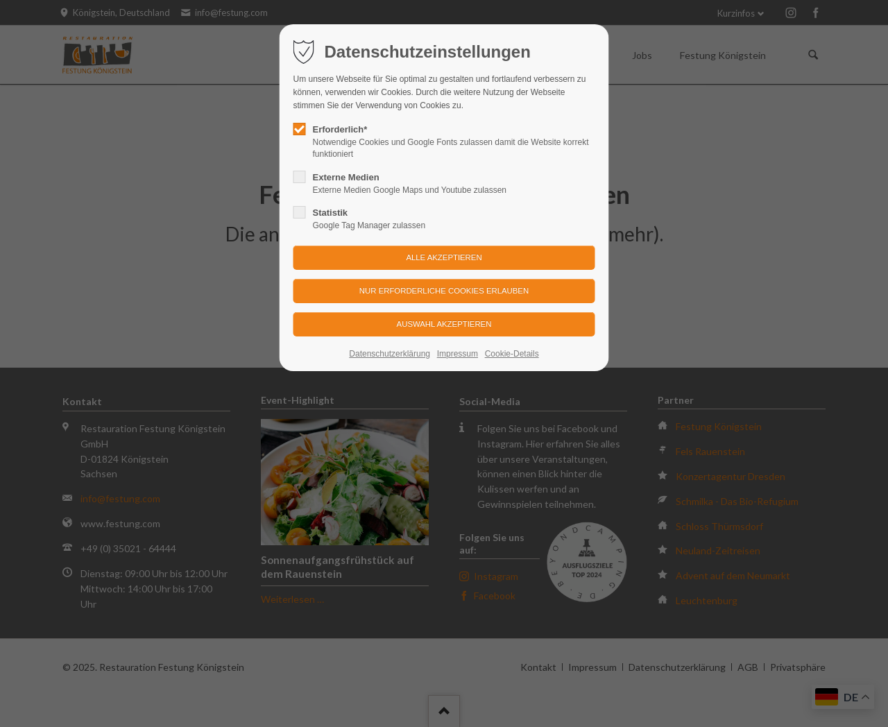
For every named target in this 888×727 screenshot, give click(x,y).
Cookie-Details (512, 354)
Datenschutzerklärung (389, 354)
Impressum (457, 354)
